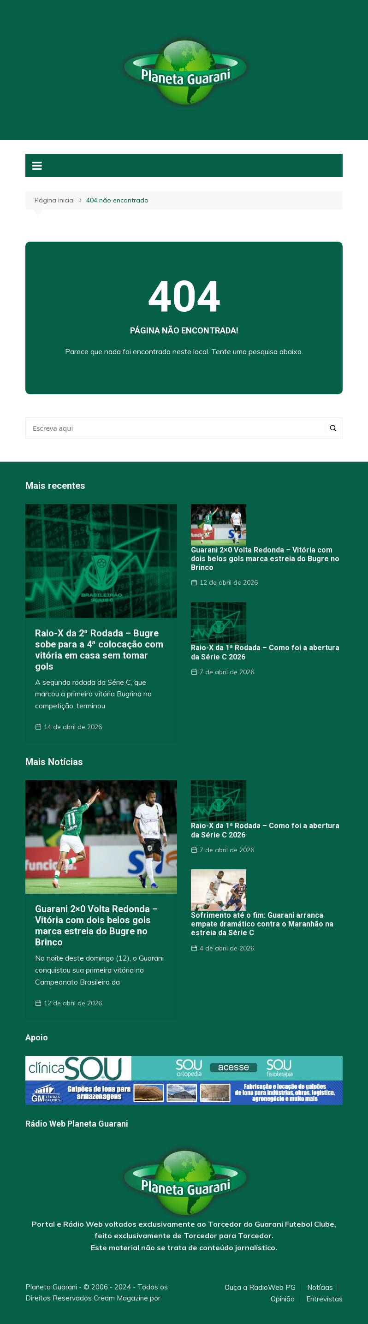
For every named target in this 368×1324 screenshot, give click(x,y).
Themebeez (45, 1309)
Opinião (283, 1299)
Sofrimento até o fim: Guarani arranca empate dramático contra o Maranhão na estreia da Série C (262, 924)
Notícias (320, 1287)
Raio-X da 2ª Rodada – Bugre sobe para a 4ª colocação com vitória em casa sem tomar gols (99, 650)
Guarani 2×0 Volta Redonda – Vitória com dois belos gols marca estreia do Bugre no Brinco (265, 559)
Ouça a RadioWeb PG (260, 1287)
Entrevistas (324, 1299)
